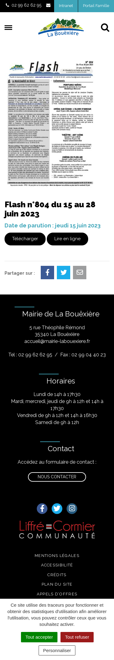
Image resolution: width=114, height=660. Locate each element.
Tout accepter (39, 637)
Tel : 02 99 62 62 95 (30, 355)
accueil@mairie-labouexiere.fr (57, 341)
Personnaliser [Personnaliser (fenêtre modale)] (57, 650)
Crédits (56, 575)
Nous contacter (57, 476)
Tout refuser (77, 637)
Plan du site (57, 584)
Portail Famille (96, 5)
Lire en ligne (67, 238)
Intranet (66, 5)
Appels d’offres (57, 594)
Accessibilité (57, 565)
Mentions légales (57, 555)
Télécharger (25, 238)
